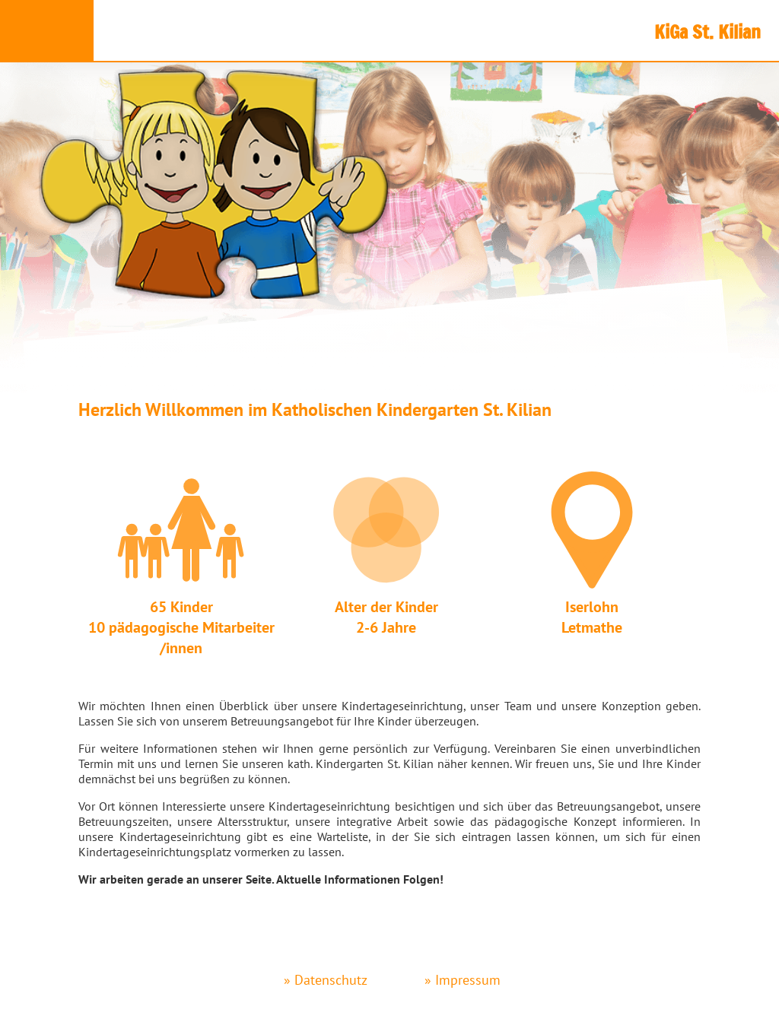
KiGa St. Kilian (707, 32)
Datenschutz (330, 980)
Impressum (468, 980)
